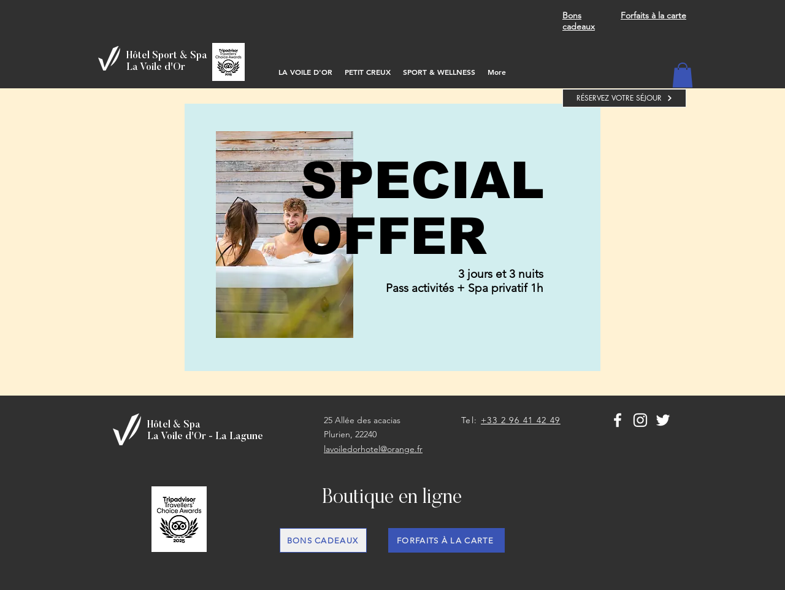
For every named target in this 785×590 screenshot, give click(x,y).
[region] (392, 237)
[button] (682, 75)
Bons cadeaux (578, 21)
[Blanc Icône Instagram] (640, 420)
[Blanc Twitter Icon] (663, 420)
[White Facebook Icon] (617, 420)
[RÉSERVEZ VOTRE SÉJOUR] (624, 98)
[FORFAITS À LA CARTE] (446, 540)
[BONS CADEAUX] (323, 540)
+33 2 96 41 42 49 (521, 420)
